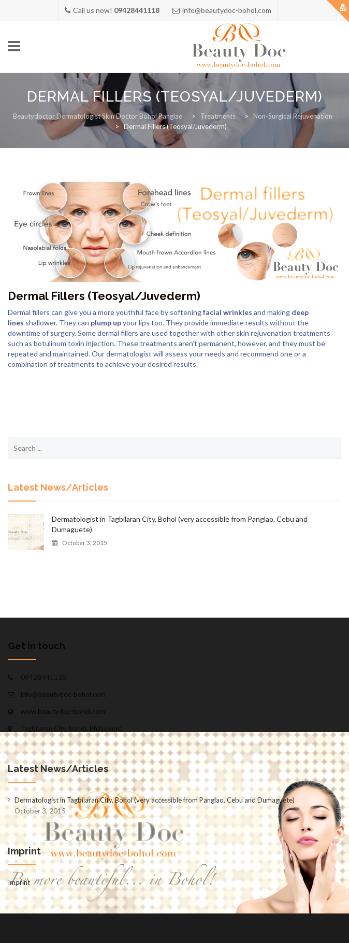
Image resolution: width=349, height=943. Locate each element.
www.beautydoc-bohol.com (63, 711)
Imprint (19, 882)
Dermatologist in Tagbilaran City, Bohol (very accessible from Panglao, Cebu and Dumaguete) (180, 524)
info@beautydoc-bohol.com (63, 694)
